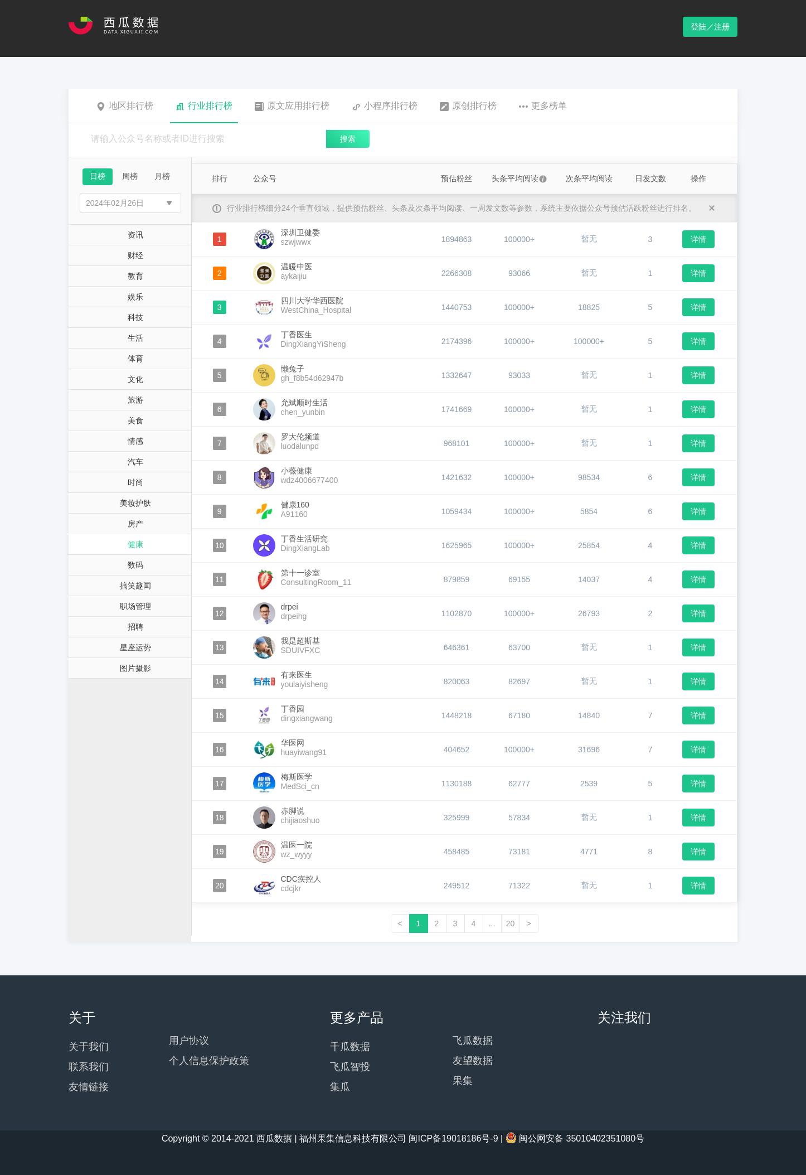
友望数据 (473, 1060)
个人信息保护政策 (209, 1060)
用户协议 (189, 1040)
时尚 (135, 482)
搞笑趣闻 (135, 585)
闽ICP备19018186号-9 (453, 1138)
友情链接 (89, 1086)
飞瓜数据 (473, 1040)
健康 (135, 544)
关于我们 (89, 1046)
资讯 (135, 234)
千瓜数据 (350, 1046)
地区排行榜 (124, 106)
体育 (135, 358)
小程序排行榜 (384, 106)
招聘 (135, 626)
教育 (135, 276)
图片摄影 (135, 668)
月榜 (162, 176)
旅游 (135, 399)
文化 (135, 379)
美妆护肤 (135, 503)
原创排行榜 (468, 106)
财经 (135, 255)
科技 (135, 317)
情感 (135, 441)
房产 (135, 523)
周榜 (130, 176)
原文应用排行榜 (292, 106)
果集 (463, 1080)
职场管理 (135, 606)
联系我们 (89, 1066)
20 (510, 923)
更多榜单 (543, 106)
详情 (698, 239)
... (492, 923)
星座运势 (135, 647)
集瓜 (340, 1086)
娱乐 (135, 296)
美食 (135, 420)
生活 (135, 337)
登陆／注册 (710, 26)
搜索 (348, 138)
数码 (135, 564)
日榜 (97, 176)
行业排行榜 (204, 106)
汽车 (135, 461)
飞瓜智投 (350, 1066)
